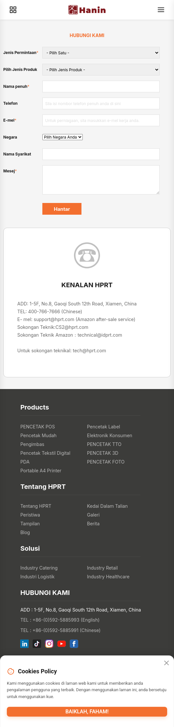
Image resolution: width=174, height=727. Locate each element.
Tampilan (30, 523)
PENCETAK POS (37, 426)
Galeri (93, 515)
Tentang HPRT (35, 506)
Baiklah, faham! (87, 711)
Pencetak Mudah (38, 435)
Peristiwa (30, 515)
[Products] (13, 9)
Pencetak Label (103, 426)
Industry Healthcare (108, 576)
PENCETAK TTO (104, 444)
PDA (24, 461)
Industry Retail (102, 568)
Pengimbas (32, 444)
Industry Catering (39, 568)
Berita (93, 523)
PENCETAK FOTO (105, 461)
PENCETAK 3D (102, 453)
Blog (25, 532)
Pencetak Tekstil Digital (45, 453)
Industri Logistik (37, 576)
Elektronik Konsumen (109, 435)
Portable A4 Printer (40, 470)
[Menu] (161, 9)
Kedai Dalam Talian (107, 506)
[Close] (166, 663)
